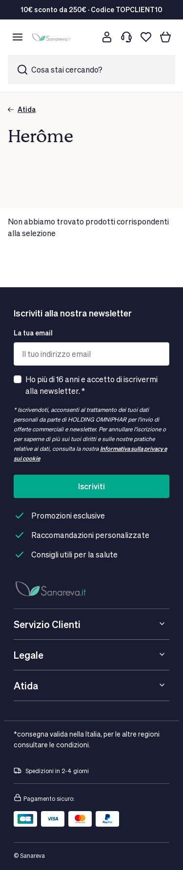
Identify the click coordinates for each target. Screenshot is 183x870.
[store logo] (52, 37)
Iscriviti (91, 486)
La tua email (33, 333)
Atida (22, 109)
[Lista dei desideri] (146, 37)
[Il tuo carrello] (165, 37)
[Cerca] (87, 37)
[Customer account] (107, 37)
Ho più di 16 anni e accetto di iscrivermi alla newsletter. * (91, 384)
